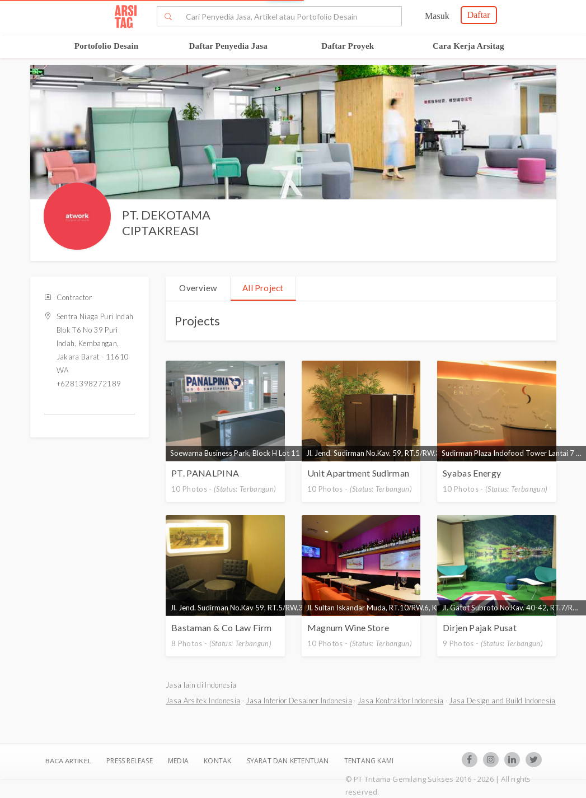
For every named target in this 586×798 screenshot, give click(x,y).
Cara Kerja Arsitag (468, 45)
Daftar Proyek (347, 45)
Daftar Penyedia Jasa (228, 45)
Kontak (218, 761)
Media (179, 761)
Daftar (478, 15)
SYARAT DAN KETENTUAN (289, 761)
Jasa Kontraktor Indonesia (400, 700)
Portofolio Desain (106, 45)
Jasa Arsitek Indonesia (203, 700)
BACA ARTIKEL (68, 761)
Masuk (437, 16)
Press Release (129, 761)
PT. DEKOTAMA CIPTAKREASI (166, 223)
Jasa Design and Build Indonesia (502, 700)
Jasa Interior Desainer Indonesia (299, 700)
